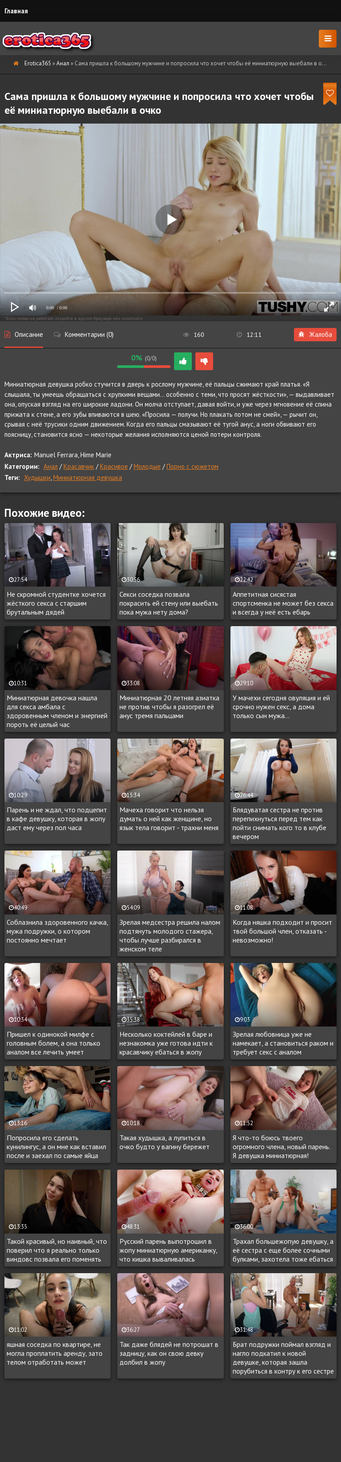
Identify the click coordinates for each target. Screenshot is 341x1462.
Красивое (114, 466)
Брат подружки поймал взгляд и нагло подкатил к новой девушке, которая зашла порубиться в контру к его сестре (283, 1357)
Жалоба (315, 334)
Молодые (147, 466)
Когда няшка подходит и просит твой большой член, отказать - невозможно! (282, 931)
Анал (62, 63)
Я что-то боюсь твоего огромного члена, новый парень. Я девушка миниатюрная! (281, 1146)
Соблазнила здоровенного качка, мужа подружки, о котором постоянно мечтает (57, 931)
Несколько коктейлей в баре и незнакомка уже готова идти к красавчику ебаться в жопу (166, 1043)
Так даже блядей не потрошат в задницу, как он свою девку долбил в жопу (168, 1353)
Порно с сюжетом (192, 466)
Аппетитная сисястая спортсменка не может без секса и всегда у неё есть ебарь (283, 603)
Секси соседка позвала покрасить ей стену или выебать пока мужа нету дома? (168, 603)
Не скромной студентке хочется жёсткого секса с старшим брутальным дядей (56, 603)
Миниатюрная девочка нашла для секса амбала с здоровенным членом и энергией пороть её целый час (57, 711)
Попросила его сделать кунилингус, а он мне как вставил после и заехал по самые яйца (56, 1146)
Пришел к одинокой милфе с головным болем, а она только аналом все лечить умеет (53, 1043)
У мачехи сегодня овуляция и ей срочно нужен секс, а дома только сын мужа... (281, 706)
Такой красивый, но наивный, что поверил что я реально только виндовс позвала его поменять (57, 1250)
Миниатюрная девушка (87, 477)
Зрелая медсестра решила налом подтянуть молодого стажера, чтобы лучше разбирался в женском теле (169, 935)
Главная (16, 11)
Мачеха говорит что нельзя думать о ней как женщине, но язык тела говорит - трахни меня (168, 818)
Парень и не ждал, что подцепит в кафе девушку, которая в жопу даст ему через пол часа (57, 818)
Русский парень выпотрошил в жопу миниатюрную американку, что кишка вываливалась (168, 1250)
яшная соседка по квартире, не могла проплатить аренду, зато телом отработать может (55, 1353)
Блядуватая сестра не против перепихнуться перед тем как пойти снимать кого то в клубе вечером (279, 823)
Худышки (37, 477)
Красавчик (78, 466)
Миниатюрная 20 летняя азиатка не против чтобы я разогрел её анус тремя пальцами (169, 706)
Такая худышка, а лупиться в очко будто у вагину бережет (164, 1142)
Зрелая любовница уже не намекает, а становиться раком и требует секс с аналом (283, 1043)
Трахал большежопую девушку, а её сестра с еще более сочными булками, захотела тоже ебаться (283, 1250)
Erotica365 (37, 63)
